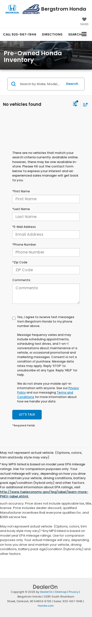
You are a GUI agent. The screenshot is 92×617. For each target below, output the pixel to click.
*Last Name (21, 209)
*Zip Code (19, 262)
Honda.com (46, 606)
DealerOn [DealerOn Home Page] (46, 592)
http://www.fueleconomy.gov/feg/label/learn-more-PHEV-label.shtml (44, 494)
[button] (19, 34)
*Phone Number (24, 244)
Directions (52, 34)
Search (72, 83)
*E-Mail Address (24, 227)
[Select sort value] (84, 104)
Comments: (21, 280)
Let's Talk (27, 414)
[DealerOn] (45, 586)
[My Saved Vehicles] (84, 22)
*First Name (21, 191)
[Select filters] (75, 104)
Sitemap (60, 592)
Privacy (74, 592)
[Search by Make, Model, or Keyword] (40, 84)
